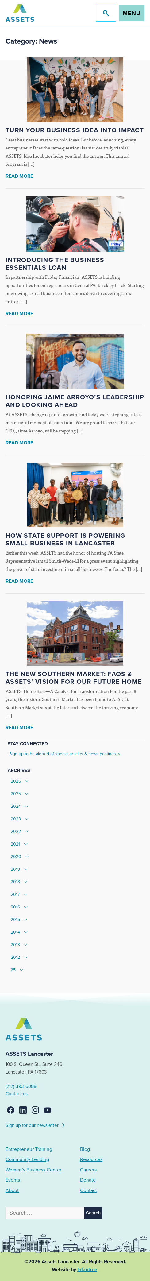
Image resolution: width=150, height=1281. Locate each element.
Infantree (87, 1270)
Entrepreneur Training (29, 1149)
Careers (88, 1170)
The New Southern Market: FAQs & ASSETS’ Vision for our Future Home (74, 678)
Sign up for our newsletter (35, 1124)
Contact (88, 1190)
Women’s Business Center (33, 1170)
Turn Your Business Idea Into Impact (75, 130)
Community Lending (27, 1159)
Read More (19, 176)
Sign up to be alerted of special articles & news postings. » (64, 754)
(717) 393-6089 (21, 1086)
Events (13, 1180)
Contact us (17, 1094)
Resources (91, 1159)
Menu (131, 13)
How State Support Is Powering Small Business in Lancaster (65, 539)
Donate (88, 1180)
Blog (85, 1149)
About (12, 1190)
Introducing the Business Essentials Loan (55, 264)
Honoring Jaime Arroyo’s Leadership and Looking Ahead (75, 401)
